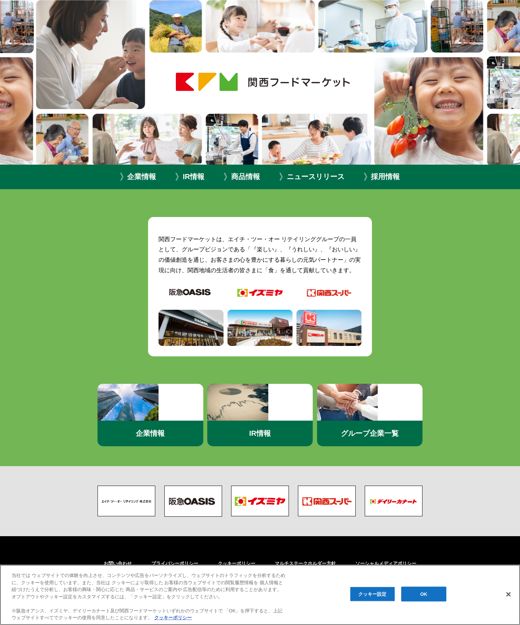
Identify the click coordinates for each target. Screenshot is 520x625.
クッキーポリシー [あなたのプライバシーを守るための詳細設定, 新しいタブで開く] (173, 617)
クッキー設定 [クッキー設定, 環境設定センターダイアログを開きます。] (372, 593)
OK (424, 593)
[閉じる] (508, 594)
